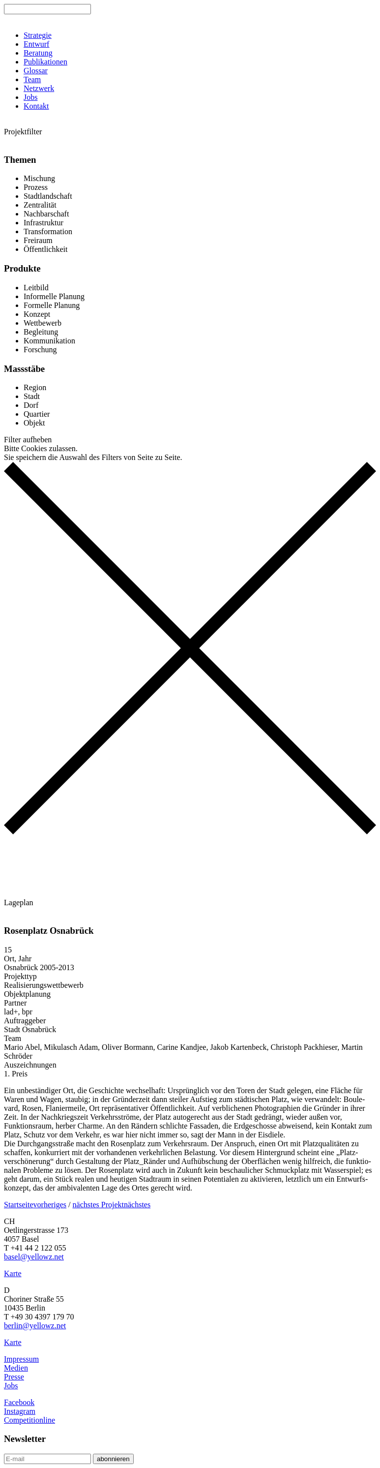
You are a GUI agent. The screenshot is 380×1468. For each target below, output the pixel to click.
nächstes (137, 1204)
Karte (13, 1273)
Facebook (19, 1402)
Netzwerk (39, 88)
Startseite (18, 1204)
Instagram (19, 1411)
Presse (14, 1377)
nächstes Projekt (98, 1204)
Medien (16, 1368)
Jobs (30, 97)
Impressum (21, 1359)
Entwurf (36, 44)
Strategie (38, 35)
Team (32, 79)
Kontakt (36, 106)
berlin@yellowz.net (35, 1325)
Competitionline (29, 1420)
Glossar (36, 70)
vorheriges (50, 1204)
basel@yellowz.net (34, 1257)
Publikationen (45, 62)
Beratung (38, 53)
